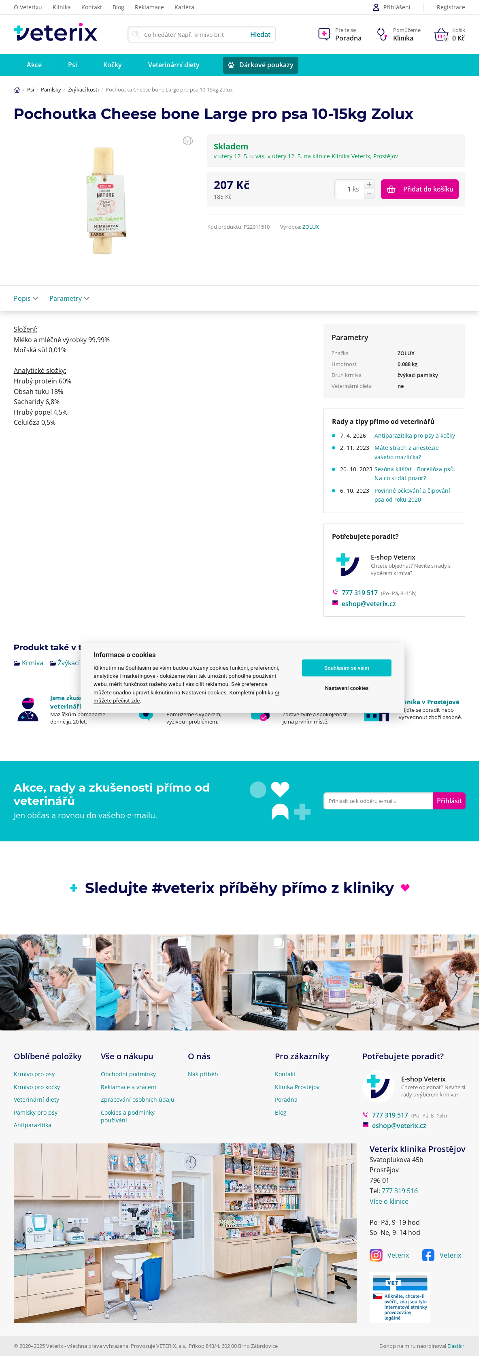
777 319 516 (400, 1190)
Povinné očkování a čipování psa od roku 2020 (415, 504)
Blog (118, 7)
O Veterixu (28, 7)
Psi (30, 89)
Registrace (451, 7)
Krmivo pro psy (34, 1074)
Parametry (69, 298)
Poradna (286, 1099)
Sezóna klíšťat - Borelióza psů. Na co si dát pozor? (411, 482)
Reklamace (149, 7)
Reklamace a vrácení (128, 1087)
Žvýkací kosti (83, 89)
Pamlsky (51, 89)
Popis (26, 298)
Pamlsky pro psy (35, 1112)
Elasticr (455, 1346)
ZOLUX (310, 226)
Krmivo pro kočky (37, 1087)
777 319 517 (355, 602)
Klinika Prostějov (297, 1087)
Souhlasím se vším (346, 668)
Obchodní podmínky (128, 1074)
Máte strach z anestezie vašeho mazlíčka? (409, 461)
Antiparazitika (32, 1125)
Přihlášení (391, 7)
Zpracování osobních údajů (137, 1099)
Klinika (62, 7)
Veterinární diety (36, 1099)
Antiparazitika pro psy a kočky (409, 440)
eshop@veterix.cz (364, 612)
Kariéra (184, 7)
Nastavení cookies (347, 688)
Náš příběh (203, 1074)
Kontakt (91, 7)
